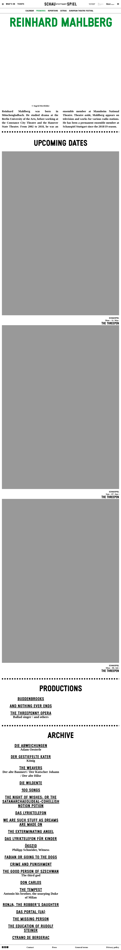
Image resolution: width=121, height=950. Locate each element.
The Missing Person (31, 919)
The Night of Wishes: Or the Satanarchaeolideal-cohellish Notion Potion (30, 801)
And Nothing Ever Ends (31, 706)
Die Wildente (30, 783)
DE (118, 4)
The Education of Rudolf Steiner (30, 928)
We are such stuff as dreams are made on (30, 822)
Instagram (5, 947)
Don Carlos (30, 883)
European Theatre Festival (81, 11)
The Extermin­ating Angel (31, 832)
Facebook (3, 947)
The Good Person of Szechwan (31, 871)
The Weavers (30, 768)
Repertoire (53, 11)
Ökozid (31, 846)
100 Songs (30, 790)
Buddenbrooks (31, 699)
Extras (63, 11)
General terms (81, 947)
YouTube (7, 947)
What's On (10, 4)
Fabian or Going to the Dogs (30, 857)
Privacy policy (112, 947)
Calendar (29, 11)
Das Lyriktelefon (30, 813)
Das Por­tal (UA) (30, 912)
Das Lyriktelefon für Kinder (31, 839)
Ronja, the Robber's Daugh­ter (31, 905)
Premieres (41, 11)
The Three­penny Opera (30, 713)
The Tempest (31, 890)
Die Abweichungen (30, 746)
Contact (30, 947)
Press (54, 947)
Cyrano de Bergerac (30, 938)
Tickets (20, 4)
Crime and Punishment (31, 864)
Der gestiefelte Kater (31, 757)
